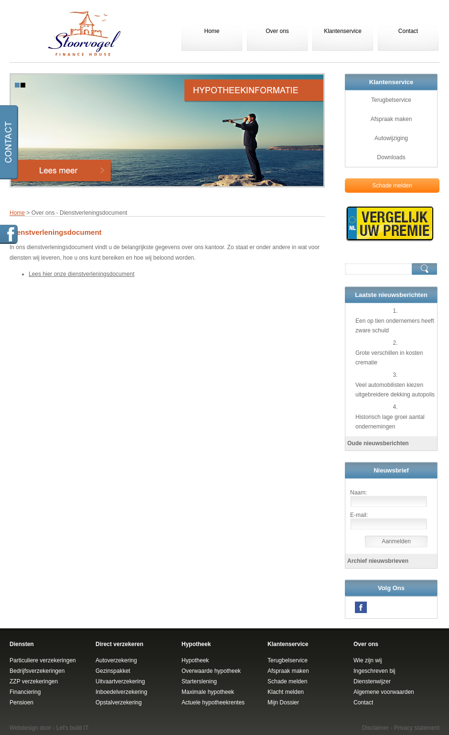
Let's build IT (72, 727)
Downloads (391, 157)
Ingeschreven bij (374, 671)
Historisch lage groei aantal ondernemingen (390, 422)
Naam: (358, 492)
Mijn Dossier (283, 702)
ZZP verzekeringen (34, 681)
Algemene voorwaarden (383, 692)
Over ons (277, 31)
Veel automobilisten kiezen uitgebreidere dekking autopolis (395, 390)
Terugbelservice (391, 100)
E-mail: (359, 515)
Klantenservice (343, 31)
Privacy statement (416, 727)
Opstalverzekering (119, 702)
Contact (408, 31)
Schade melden (392, 185)
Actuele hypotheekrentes (213, 702)
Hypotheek (195, 660)
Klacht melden (285, 692)
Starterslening (199, 681)
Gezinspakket (113, 671)
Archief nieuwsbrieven (377, 561)
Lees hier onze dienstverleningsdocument (81, 274)
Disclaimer (375, 727)
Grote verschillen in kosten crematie (389, 358)
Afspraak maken (391, 119)
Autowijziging (391, 138)
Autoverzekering (116, 660)
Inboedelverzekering (121, 692)
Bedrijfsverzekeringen (37, 671)
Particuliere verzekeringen (43, 660)
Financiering (25, 692)
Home (211, 31)
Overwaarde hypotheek (211, 671)
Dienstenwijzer (372, 681)
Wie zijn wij (367, 660)
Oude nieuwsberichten (378, 443)
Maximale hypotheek (208, 692)
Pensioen (21, 702)
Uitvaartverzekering (120, 681)
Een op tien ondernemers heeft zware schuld (394, 326)
